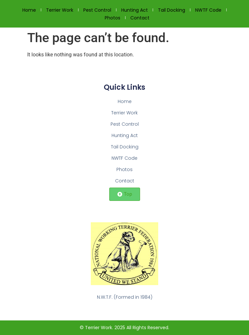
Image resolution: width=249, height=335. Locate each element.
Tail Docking (171, 10)
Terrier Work (59, 10)
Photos (112, 18)
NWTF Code (208, 10)
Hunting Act (134, 10)
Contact (139, 18)
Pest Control (97, 10)
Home (29, 10)
